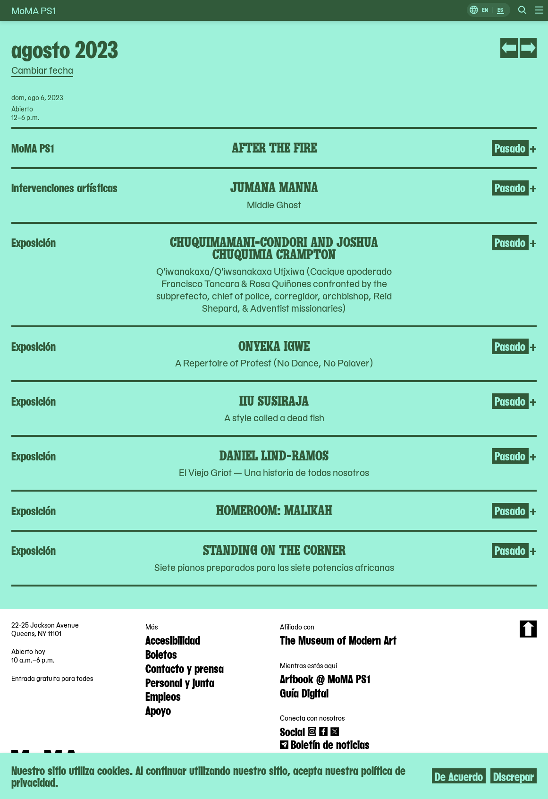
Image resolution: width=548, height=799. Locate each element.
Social (292, 731)
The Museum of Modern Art (338, 639)
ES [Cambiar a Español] (500, 10)
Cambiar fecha (42, 70)
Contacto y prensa (184, 667)
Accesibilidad (172, 639)
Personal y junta (179, 681)
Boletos (161, 653)
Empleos (163, 695)
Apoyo (158, 709)
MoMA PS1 (33, 10)
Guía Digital (304, 692)
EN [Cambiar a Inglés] (485, 10)
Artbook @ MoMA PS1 (325, 678)
